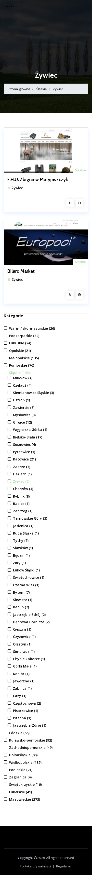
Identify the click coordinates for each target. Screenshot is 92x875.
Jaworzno (23, 681)
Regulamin (64, 866)
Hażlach (22, 474)
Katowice (24, 459)
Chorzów (23, 488)
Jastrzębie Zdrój (29, 614)
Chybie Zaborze (29, 658)
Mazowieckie (24, 799)
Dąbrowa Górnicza (31, 622)
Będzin (21, 555)
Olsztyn (22, 644)
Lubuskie (20, 343)
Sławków (23, 548)
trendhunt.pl (13, 6)
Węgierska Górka (30, 429)
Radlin (21, 607)
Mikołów (22, 378)
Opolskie (20, 350)
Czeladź (22, 385)
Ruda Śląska (26, 533)
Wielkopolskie (25, 762)
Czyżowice (24, 636)
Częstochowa (27, 703)
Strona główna (19, 89)
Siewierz (22, 599)
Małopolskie (24, 358)
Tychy (20, 540)
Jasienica (23, 526)
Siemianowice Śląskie (33, 392)
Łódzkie (19, 733)
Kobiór (21, 673)
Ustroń (21, 400)
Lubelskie (20, 792)
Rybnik (21, 496)
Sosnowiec (24, 444)
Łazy (19, 695)
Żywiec (17, 188)
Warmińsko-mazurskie (32, 328)
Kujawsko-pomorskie (30, 740)
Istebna (22, 718)
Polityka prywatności (35, 866)
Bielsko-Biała (27, 437)
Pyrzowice (24, 451)
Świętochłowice (28, 577)
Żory (19, 562)
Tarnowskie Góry (30, 518)
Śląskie (41, 89)
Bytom (21, 592)
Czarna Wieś (26, 585)
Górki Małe (25, 666)
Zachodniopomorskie (31, 747)
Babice (21, 503)
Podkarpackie (24, 335)
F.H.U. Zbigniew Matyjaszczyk (37, 179)
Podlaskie (20, 769)
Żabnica (22, 688)
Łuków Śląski (26, 570)
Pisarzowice (25, 710)
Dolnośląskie (23, 755)
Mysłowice (24, 415)
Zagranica (20, 777)
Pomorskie (21, 365)
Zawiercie (23, 407)
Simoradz (24, 651)
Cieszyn (22, 629)
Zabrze (21, 466)
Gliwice (22, 422)
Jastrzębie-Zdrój (29, 725)
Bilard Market (21, 271)
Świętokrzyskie (25, 784)
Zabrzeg (22, 511)
